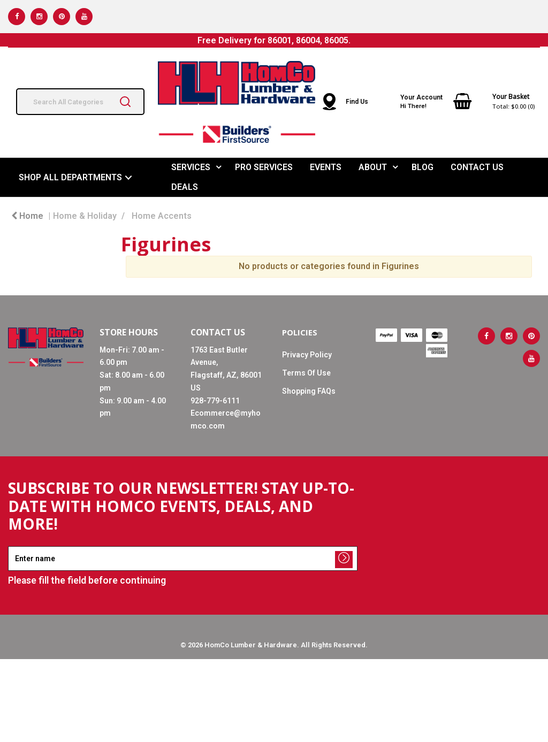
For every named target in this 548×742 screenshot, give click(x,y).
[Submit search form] (125, 102)
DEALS (184, 187)
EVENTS (325, 167)
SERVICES (190, 167)
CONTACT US (477, 167)
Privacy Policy (307, 354)
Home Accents (162, 216)
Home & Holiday (85, 216)
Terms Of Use (306, 373)
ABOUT (373, 167)
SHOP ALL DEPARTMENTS (70, 177)
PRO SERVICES (264, 167)
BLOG (422, 167)
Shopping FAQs (309, 391)
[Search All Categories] (80, 101)
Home (27, 216)
